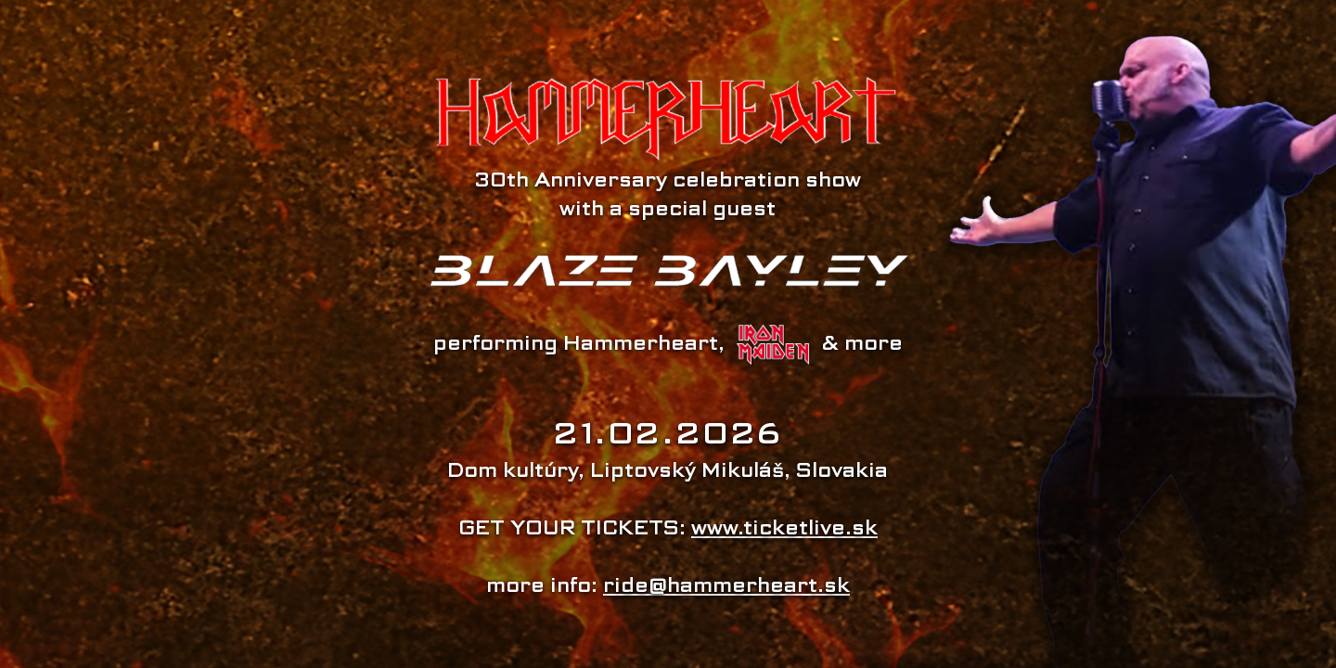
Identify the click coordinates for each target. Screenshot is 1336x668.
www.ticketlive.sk (784, 527)
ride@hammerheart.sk (726, 585)
